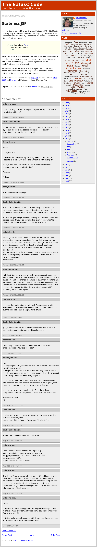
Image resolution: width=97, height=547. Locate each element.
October (70, 141)
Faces (66, 56)
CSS (66, 48)
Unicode (68, 85)
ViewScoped (71, 91)
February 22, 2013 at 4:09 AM (13, 265)
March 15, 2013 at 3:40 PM (12, 335)
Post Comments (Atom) (23, 540)
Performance (71, 71)
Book (90, 42)
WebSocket (82, 91)
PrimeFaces (82, 73)
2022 (67, 113)
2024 (67, 108)
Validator (81, 87)
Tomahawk (67, 83)
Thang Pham (8, 269)
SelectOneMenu (86, 76)
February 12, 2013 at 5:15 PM (13, 138)
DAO (90, 48)
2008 (67, 175)
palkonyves (8, 357)
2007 (67, 178)
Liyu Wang (7, 299)
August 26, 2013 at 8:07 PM (12, 466)
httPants (7, 340)
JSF (89, 60)
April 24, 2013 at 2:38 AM (12, 353)
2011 (67, 167)
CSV (70, 48)
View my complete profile (71, 33)
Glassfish (83, 56)
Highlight (90, 56)
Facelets (89, 54)
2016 (67, 130)
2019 (67, 122)
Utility (73, 87)
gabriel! (6, 232)
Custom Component (80, 48)
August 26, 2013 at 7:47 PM (12, 425)
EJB (65, 54)
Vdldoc (86, 89)
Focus (77, 56)
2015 (67, 133)
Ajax (76, 42)
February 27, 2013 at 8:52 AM (13, 295)
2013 (67, 138)
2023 (67, 111)
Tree (82, 83)
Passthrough (86, 69)
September (71, 144)
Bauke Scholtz (9, 122)
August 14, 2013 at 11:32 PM (13, 405)
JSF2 (69, 63)
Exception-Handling (77, 54)
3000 (67, 102)
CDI (67, 44)
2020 (67, 119)
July (68, 146)
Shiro (85, 79)
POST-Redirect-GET (70, 73)
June (68, 149)
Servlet (78, 78)
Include (88, 57)
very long (34, 77)
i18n (73, 57)
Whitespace (74, 93)
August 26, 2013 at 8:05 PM (12, 441)
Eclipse (88, 52)
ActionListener (68, 42)
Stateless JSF (72, 157)
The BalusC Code (22, 4)
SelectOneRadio (68, 79)
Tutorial (89, 83)
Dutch (76, 52)
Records (76, 75)
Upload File (78, 85)
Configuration (78, 46)
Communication (76, 44)
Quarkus (90, 73)
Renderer (84, 75)
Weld (88, 91)
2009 (67, 173)
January (70, 161)
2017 (67, 127)
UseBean (87, 85)
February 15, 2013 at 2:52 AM (13, 182)
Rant (70, 75)
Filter (72, 56)
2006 (67, 181)
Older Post (55, 535)
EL (70, 54)
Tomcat (76, 83)
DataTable (67, 50)
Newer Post (7, 535)
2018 (67, 125)
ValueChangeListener (75, 89)
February (70, 155)
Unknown (7, 104)
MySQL (85, 66)
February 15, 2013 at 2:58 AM (13, 228)
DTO (70, 52)
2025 (67, 105)
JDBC (78, 60)
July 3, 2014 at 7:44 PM (11, 526)
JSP (77, 63)
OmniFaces (73, 68)
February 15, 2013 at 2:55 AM (13, 198)
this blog (14, 80)
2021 (67, 116)
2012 (67, 164)
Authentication (83, 42)
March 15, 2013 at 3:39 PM (12, 318)
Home (31, 535)
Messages (77, 66)
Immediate (80, 58)
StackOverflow (76, 81)
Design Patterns (78, 50)
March (69, 152)
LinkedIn (65, 30)
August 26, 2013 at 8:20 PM (12, 493)
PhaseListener (85, 71)
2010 (67, 170)
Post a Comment (9, 530)
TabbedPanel (88, 81)
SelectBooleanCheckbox (71, 76)
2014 (67, 136)
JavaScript (69, 60)
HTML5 (69, 57)
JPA (83, 60)
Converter (88, 46)
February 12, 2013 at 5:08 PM (13, 117)
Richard (6, 142)
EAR (82, 52)
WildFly (82, 93)
